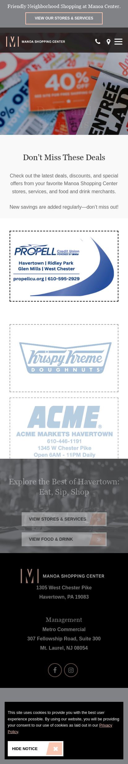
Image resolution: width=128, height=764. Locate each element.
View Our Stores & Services (64, 18)
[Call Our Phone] (98, 41)
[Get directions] (108, 41)
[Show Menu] (118, 42)
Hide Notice (37, 748)
